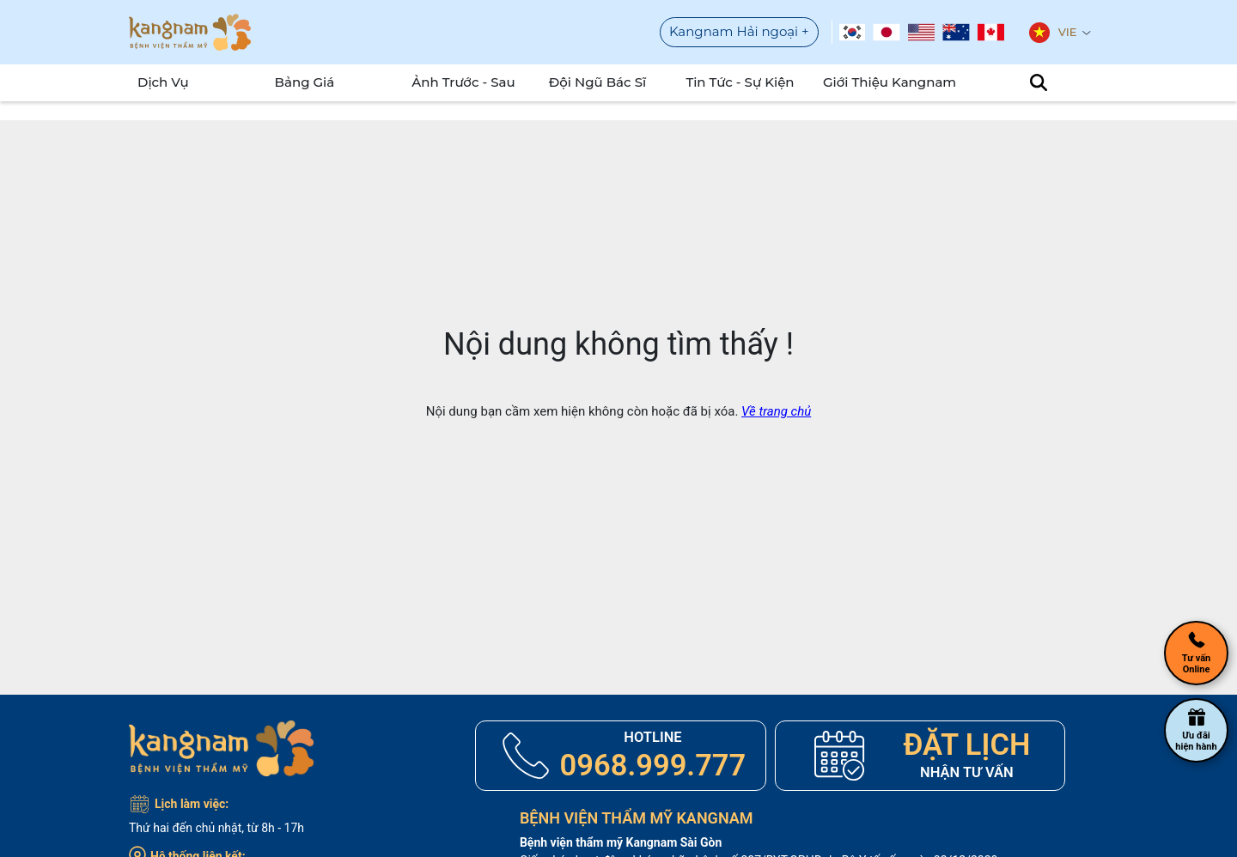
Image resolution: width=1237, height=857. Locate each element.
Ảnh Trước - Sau (463, 82)
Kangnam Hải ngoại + (739, 31)
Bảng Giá (305, 82)
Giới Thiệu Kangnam (887, 82)
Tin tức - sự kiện (740, 82)
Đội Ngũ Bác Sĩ (597, 82)
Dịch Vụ (163, 82)
